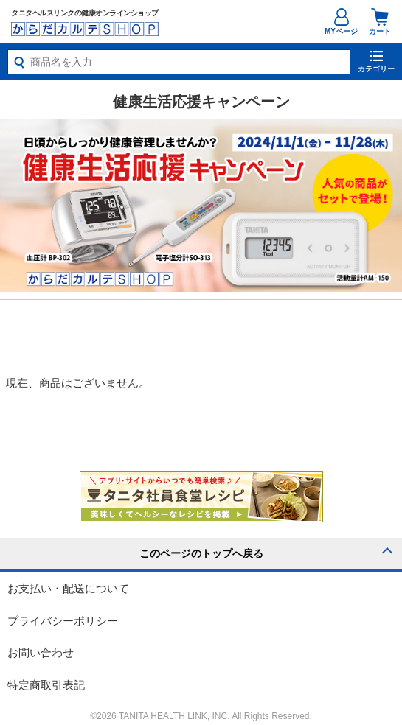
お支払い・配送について (68, 588)
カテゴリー (376, 69)
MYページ (341, 31)
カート (380, 21)
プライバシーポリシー (62, 620)
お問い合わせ (40, 652)
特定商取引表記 (46, 685)
